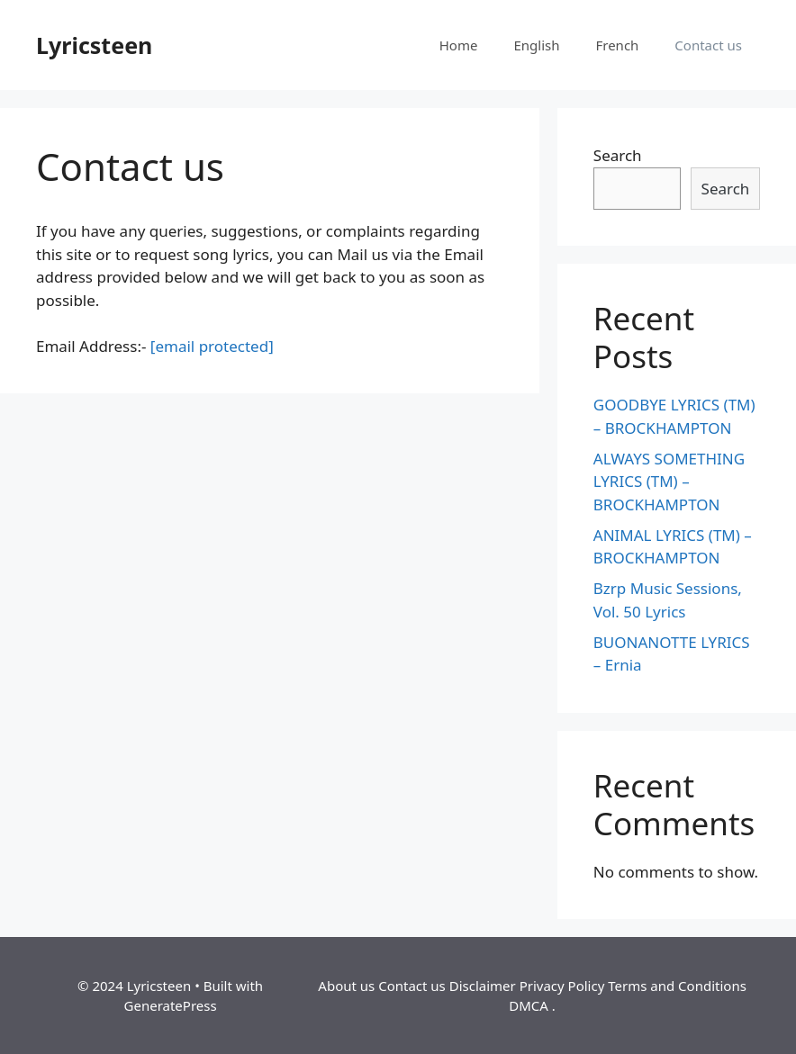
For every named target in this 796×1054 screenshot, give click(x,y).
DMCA (528, 1005)
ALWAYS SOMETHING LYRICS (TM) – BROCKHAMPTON (669, 481)
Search (617, 155)
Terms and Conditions (677, 986)
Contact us (708, 45)
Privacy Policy (562, 986)
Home (458, 45)
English (536, 45)
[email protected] (212, 346)
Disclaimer (482, 986)
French (616, 45)
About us (346, 986)
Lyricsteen (94, 45)
